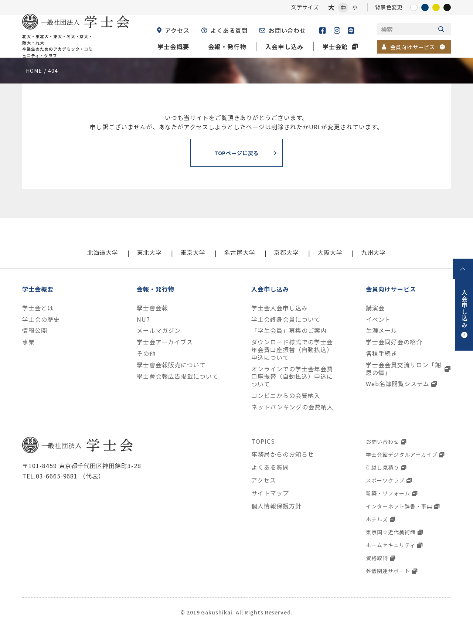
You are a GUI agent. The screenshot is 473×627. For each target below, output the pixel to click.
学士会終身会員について (285, 319)
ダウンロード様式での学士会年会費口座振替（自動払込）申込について (292, 349)
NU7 (143, 319)
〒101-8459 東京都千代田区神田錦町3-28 (81, 465)
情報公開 (34, 330)
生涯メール (381, 330)
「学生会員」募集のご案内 (289, 330)
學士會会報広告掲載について (177, 376)
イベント (378, 319)
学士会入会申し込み (279, 308)
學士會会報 (152, 308)
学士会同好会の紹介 (394, 342)
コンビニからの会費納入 (285, 395)
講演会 (375, 308)
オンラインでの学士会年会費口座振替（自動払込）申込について (292, 376)
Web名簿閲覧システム (397, 384)
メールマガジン (159, 330)
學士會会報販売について (171, 365)
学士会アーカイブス (165, 342)
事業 (28, 342)
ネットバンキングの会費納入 (292, 407)
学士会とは (38, 308)
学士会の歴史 (41, 319)
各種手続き (381, 353)
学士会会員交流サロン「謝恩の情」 (403, 368)
